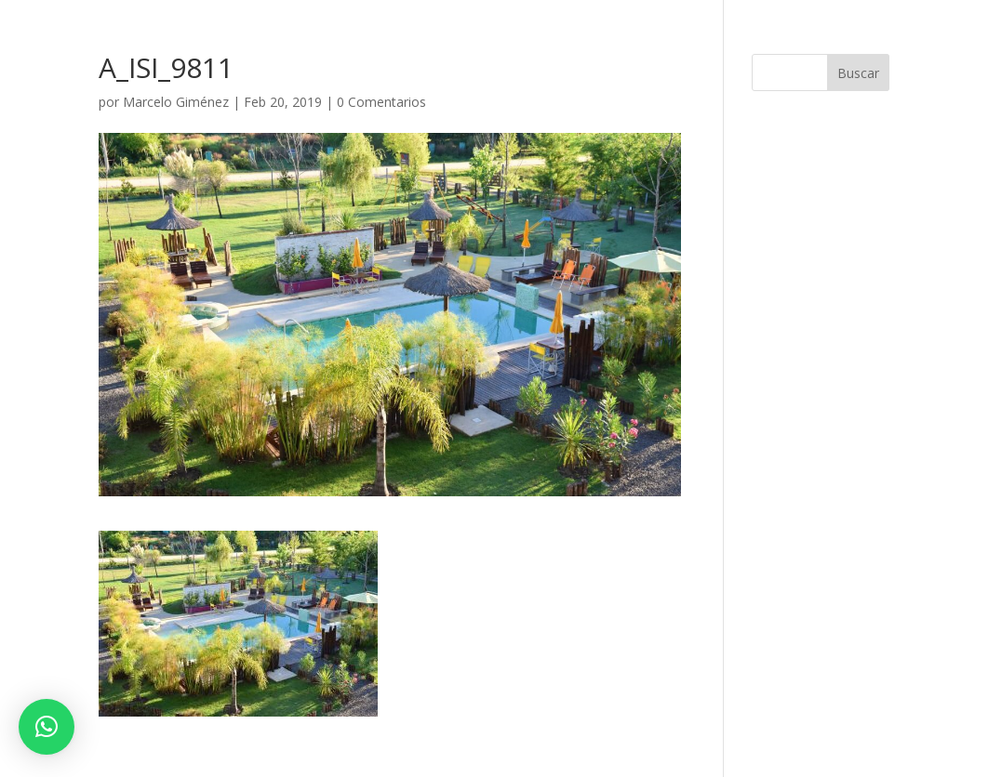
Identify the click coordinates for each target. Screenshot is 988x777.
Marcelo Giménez (176, 102)
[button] (46, 727)
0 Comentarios (381, 102)
